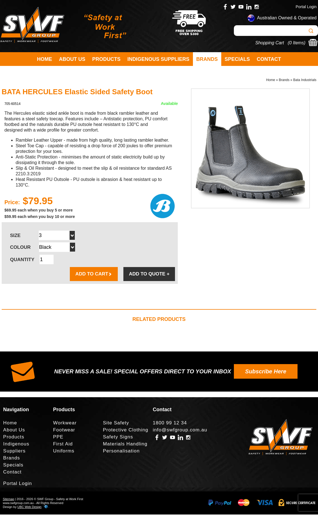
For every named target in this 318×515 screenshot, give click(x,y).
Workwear (65, 423)
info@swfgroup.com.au (180, 430)
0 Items (296, 42)
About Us (72, 59)
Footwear (64, 430)
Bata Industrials (305, 80)
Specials (237, 59)
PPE (58, 437)
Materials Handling (125, 444)
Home (44, 59)
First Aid (63, 444)
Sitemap (8, 499)
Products (106, 59)
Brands (207, 59)
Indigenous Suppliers (158, 59)
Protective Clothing (125, 430)
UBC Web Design (29, 507)
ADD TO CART (93, 274)
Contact (269, 59)
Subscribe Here (265, 372)
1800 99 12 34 (170, 423)
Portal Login (306, 6)
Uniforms (63, 451)
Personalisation (121, 451)
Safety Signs (118, 437)
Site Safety (116, 423)
